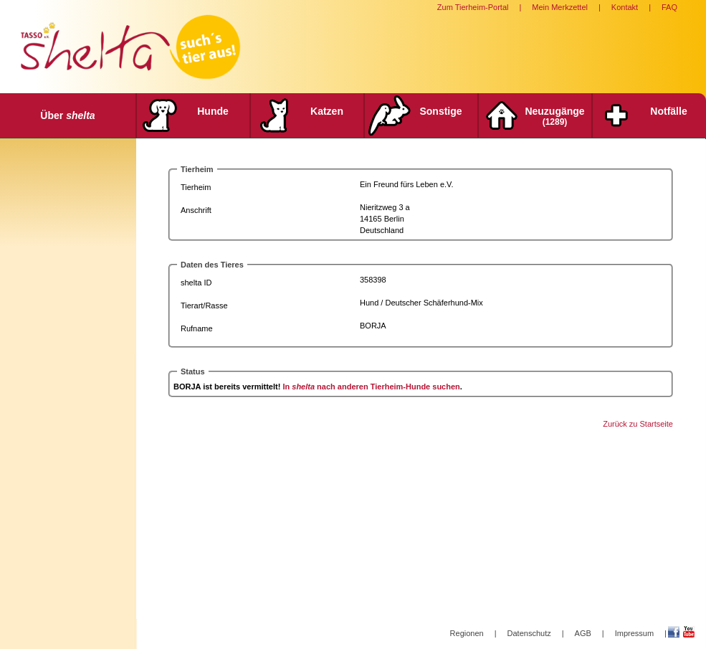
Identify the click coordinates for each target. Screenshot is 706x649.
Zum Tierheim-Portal (473, 7)
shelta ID (196, 282)
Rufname (197, 328)
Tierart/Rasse (204, 305)
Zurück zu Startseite (638, 424)
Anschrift (196, 210)
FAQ (669, 7)
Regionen (467, 633)
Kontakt (624, 7)
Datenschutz (529, 633)
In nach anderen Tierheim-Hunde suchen (370, 386)
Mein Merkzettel (560, 7)
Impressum (634, 633)
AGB (583, 633)
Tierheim (196, 187)
